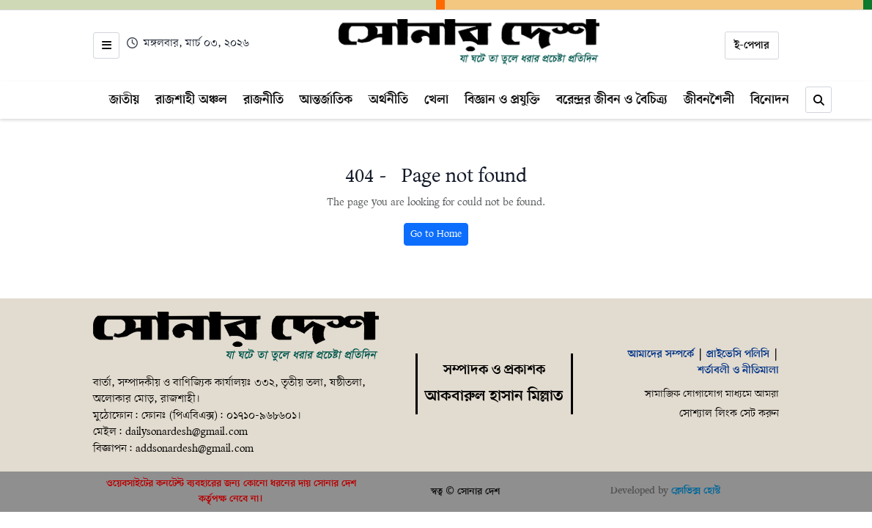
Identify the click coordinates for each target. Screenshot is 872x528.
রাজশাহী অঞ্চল (191, 100)
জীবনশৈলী (709, 100)
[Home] (469, 42)
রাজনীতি (263, 100)
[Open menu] (106, 45)
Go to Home (436, 234)
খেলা (436, 100)
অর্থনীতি (388, 100)
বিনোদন (769, 100)
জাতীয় (124, 100)
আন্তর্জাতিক (326, 100)
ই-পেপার (751, 45)
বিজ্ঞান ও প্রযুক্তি (502, 100)
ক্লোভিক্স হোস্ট (695, 491)
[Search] (818, 100)
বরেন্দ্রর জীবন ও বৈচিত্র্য (612, 100)
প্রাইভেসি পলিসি (737, 354)
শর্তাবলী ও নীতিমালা (738, 370)
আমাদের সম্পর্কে (661, 354)
